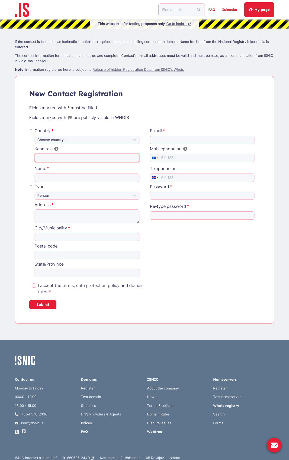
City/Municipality (51, 227)
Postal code (46, 246)
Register (88, 388)
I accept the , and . (91, 288)
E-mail (156, 130)
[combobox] (155, 158)
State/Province (49, 264)
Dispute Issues (159, 423)
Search (219, 414)
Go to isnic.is (178, 24)
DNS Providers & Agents (101, 414)
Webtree (154, 431)
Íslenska (229, 9)
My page (259, 9)
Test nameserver (227, 397)
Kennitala (47, 148)
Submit (42, 304)
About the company (163, 388)
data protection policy (97, 285)
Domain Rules (158, 414)
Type (39, 186)
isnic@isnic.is (29, 423)
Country (43, 130)
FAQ (211, 9)
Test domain (91, 397)
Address (43, 204)
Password (159, 186)
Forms (218, 423)
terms (68, 285)
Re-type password (168, 206)
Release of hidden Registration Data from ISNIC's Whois (138, 69)
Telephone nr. (163, 168)
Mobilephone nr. (169, 148)
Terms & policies (160, 405)
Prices (86, 423)
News (151, 397)
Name (40, 168)
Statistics (88, 405)
